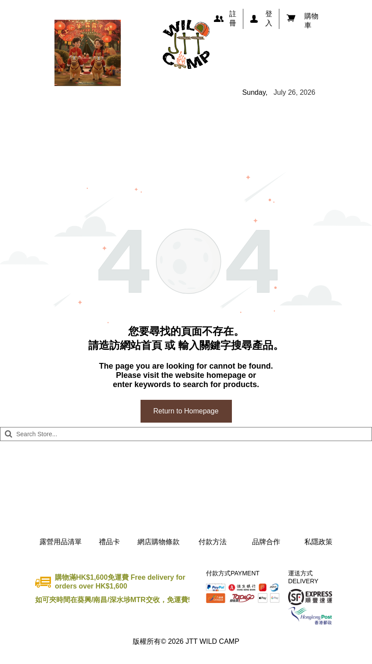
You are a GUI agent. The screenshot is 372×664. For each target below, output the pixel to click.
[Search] (186, 434)
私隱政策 (318, 542)
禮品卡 (109, 542)
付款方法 (213, 542)
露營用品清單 (61, 542)
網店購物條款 (158, 542)
